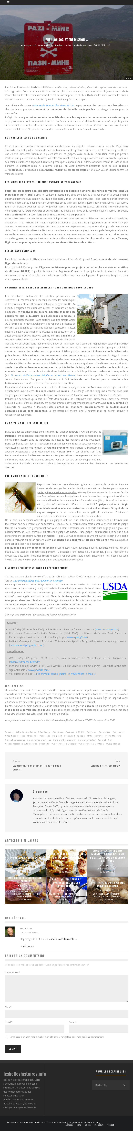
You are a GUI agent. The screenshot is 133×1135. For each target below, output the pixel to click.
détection (119, 732)
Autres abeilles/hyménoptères (50, 45)
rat (110, 740)
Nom (8, 1011)
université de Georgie (64, 743)
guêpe (81, 735)
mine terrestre (88, 740)
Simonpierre (27, 45)
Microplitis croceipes (40, 740)
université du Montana (92, 743)
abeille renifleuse (26, 732)
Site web (73, 1026)
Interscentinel (95, 735)
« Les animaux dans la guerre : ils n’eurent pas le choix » (64, 673)
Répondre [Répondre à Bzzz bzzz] (28, 946)
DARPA (81, 732)
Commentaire (12, 972)
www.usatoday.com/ (107, 629)
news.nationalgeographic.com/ (26, 645)
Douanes (32, 735)
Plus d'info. (64, 822)
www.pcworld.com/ (38, 669)
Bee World (44, 732)
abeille (10, 732)
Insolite (68, 45)
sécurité (45, 743)
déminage (105, 732)
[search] (124, 1089)
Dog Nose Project (15, 735)
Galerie (88, 1129)
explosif (58, 735)
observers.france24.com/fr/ (25, 662)
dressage (45, 735)
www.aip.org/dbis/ (77, 637)
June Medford (114, 735)
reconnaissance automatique (21, 743)
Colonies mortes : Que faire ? (94, 763)
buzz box (59, 732)
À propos (69, 1129)
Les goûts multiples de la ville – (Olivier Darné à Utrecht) (38, 765)
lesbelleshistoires (15, 740)
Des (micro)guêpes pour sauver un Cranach (38, 580)
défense (92, 732)
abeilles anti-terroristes (63, 939)
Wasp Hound (113, 743)
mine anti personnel (65, 740)
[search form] (105, 1089)
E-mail (9, 1026)
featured (70, 735)
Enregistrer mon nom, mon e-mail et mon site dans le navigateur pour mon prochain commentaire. (57, 1041)
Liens (79, 1129)
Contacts (111, 1129)
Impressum (99, 1129)
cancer (70, 732)
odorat (102, 740)
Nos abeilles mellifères (82, 45)
